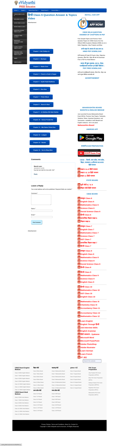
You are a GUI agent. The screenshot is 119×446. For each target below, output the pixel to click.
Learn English (87, 321)
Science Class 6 (87, 208)
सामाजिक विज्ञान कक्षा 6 (89, 218)
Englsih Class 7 (87, 229)
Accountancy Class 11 (90, 308)
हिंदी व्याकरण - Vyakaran (90, 334)
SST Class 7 (86, 239)
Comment (34, 193)
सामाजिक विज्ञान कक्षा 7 (89, 243)
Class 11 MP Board (57, 407)
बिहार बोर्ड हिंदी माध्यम (88, 188)
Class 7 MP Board (56, 396)
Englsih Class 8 (87, 254)
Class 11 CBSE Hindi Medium (22, 426)
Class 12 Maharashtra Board (59, 388)
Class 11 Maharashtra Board (59, 385)
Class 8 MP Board (56, 399)
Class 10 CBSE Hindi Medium (22, 423)
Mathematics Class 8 (90, 257)
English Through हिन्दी (90, 324)
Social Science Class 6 (90, 211)
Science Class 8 (87, 261)
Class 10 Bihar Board (38, 382)
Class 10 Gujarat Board (76, 382)
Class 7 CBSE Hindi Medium (22, 415)
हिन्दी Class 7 (86, 246)
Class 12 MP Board (57, 410)
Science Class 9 (87, 279)
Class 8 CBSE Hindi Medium (22, 418)
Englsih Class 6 (87, 202)
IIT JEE (84, 357)
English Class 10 (88, 297)
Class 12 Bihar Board (38, 388)
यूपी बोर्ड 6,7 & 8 (87, 185)
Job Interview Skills (89, 328)
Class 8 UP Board (37, 399)
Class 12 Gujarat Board (76, 388)
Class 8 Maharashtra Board (59, 376)
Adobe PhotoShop (89, 344)
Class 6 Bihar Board (38, 371)
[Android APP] (91, 142)
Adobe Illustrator (88, 347)
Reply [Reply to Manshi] (36, 174)
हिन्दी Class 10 (86, 287)
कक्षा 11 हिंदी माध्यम (88, 176)
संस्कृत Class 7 (86, 226)
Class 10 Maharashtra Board (59, 382)
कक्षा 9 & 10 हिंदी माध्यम (89, 172)
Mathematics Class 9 (90, 275)
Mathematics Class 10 (90, 290)
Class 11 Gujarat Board (76, 385)
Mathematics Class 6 (90, 205)
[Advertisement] (52, 35)
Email (33, 217)
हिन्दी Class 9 (86, 272)
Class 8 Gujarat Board (76, 376)
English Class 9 (87, 282)
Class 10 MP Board (57, 405)
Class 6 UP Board (37, 393)
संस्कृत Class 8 (86, 251)
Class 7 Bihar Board (38, 373)
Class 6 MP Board (56, 393)
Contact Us (74, 439)
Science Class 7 (87, 236)
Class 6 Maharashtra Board (59, 371)
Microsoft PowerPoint (90, 341)
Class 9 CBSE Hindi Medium (22, 420)
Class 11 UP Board (38, 407)
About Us (67, 439)
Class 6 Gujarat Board (76, 371)
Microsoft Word (87, 338)
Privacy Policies (46, 439)
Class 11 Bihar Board (38, 385)
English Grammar (88, 331)
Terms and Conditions (57, 439)
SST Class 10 (86, 293)
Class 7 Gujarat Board (76, 373)
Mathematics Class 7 (90, 233)
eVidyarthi (54, 441)
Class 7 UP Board (37, 396)
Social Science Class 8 (90, 264)
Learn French (86, 354)
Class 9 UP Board (37, 402)
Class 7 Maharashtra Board (59, 373)
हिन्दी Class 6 (86, 215)
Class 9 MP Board (56, 402)
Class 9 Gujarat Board (76, 379)
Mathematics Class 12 (90, 316)
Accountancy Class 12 (90, 313)
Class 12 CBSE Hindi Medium (22, 429)
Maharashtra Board (86, 125)
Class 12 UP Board (38, 410)
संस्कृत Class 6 (86, 198)
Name (33, 210)
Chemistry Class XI (89, 305)
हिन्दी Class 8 (86, 267)
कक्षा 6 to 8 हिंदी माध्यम (89, 169)
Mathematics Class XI (90, 302)
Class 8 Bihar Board (38, 376)
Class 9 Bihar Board (38, 379)
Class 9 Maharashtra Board (59, 379)
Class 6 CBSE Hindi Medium (22, 412)
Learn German (87, 351)
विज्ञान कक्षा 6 (85, 221)
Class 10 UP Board (38, 405)
